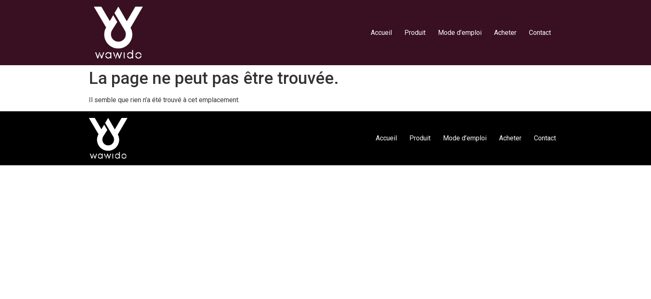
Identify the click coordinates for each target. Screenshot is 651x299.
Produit (415, 33)
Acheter (505, 33)
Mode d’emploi (460, 33)
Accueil (381, 33)
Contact (540, 33)
